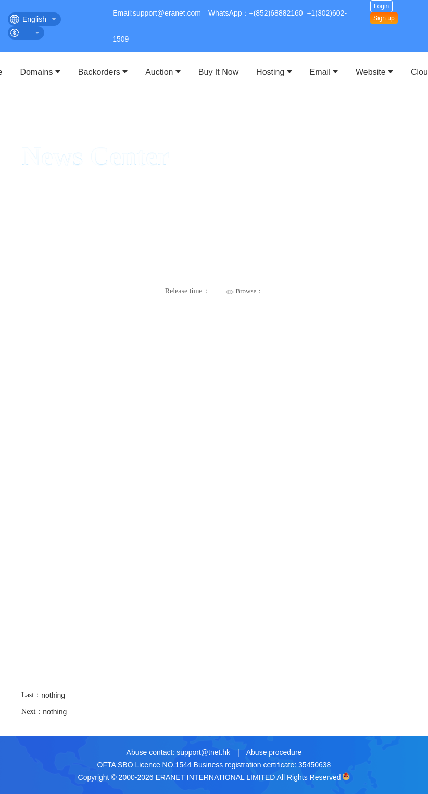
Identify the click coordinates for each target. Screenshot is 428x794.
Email (320, 72)
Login (381, 6)
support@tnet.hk (203, 752)
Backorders (99, 72)
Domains (36, 72)
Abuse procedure (274, 752)
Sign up (384, 18)
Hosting (270, 72)
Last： (43, 696)
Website (371, 72)
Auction (159, 72)
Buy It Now (218, 72)
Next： (44, 712)
